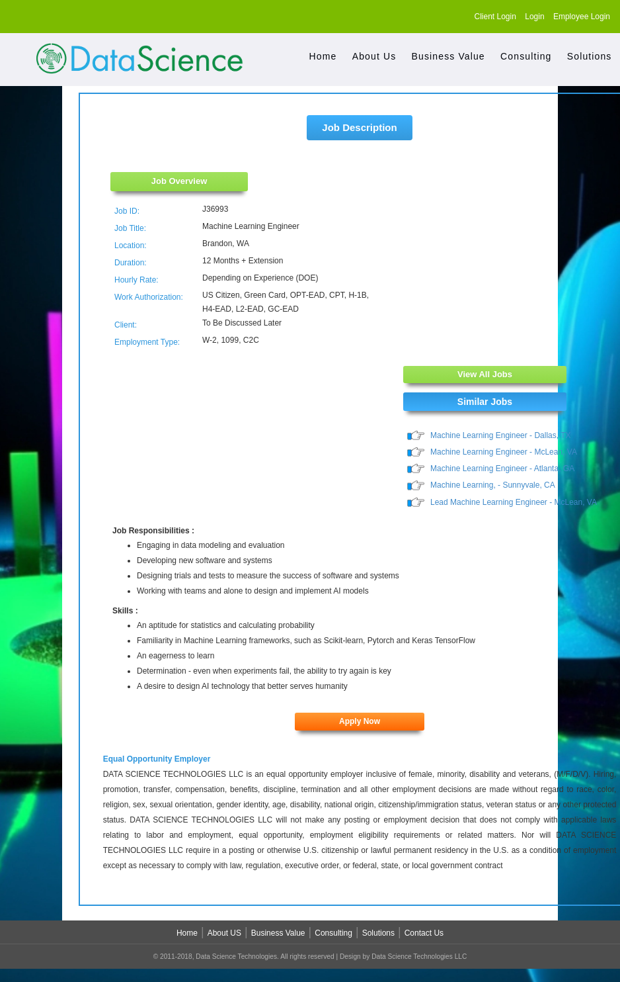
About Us (374, 56)
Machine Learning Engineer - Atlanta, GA (502, 469)
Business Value (448, 56)
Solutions (589, 56)
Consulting (525, 56)
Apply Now (359, 723)
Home (323, 56)
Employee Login (581, 16)
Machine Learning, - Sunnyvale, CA (492, 486)
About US (224, 935)
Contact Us (424, 935)
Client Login (495, 16)
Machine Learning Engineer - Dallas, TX (500, 435)
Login (534, 16)
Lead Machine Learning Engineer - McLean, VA (513, 503)
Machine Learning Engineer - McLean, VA (503, 452)
